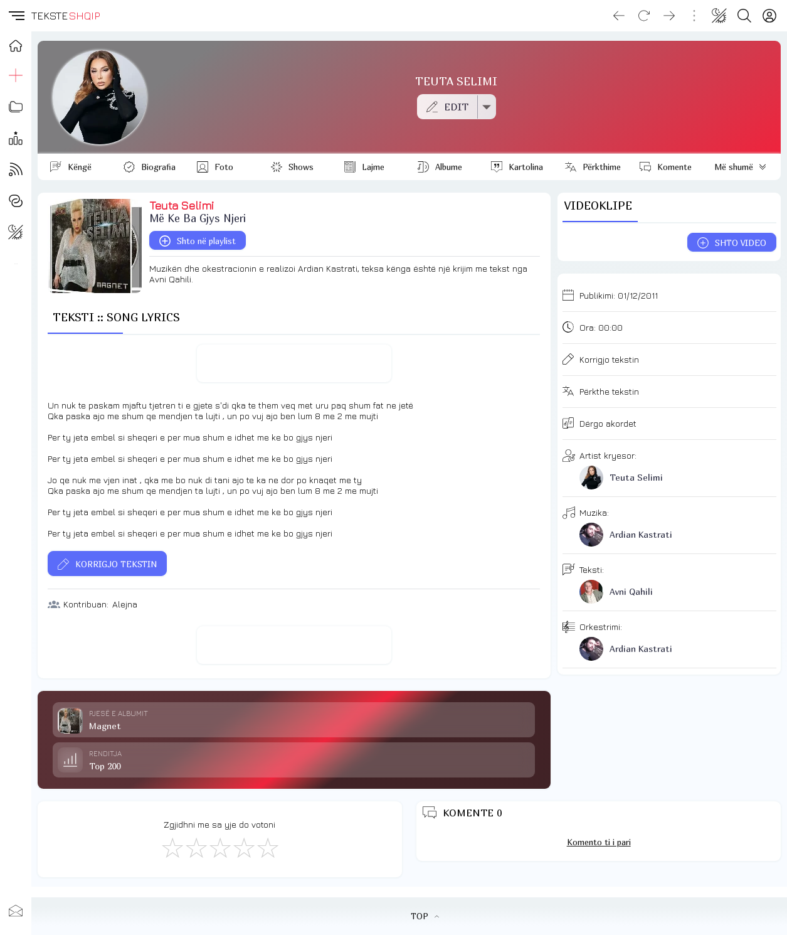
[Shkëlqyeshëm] (267, 847)
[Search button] (744, 15)
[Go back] (618, 15)
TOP (425, 916)
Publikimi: (618, 295)
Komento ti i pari (599, 842)
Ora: (601, 327)
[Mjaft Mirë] (243, 847)
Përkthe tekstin (609, 391)
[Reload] (644, 15)
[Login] (769, 15)
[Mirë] (219, 847)
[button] (15, 15)
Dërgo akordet (607, 423)
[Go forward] (669, 15)
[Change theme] (719, 15)
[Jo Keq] (196, 847)
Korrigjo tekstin (609, 359)
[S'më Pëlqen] (172, 847)
